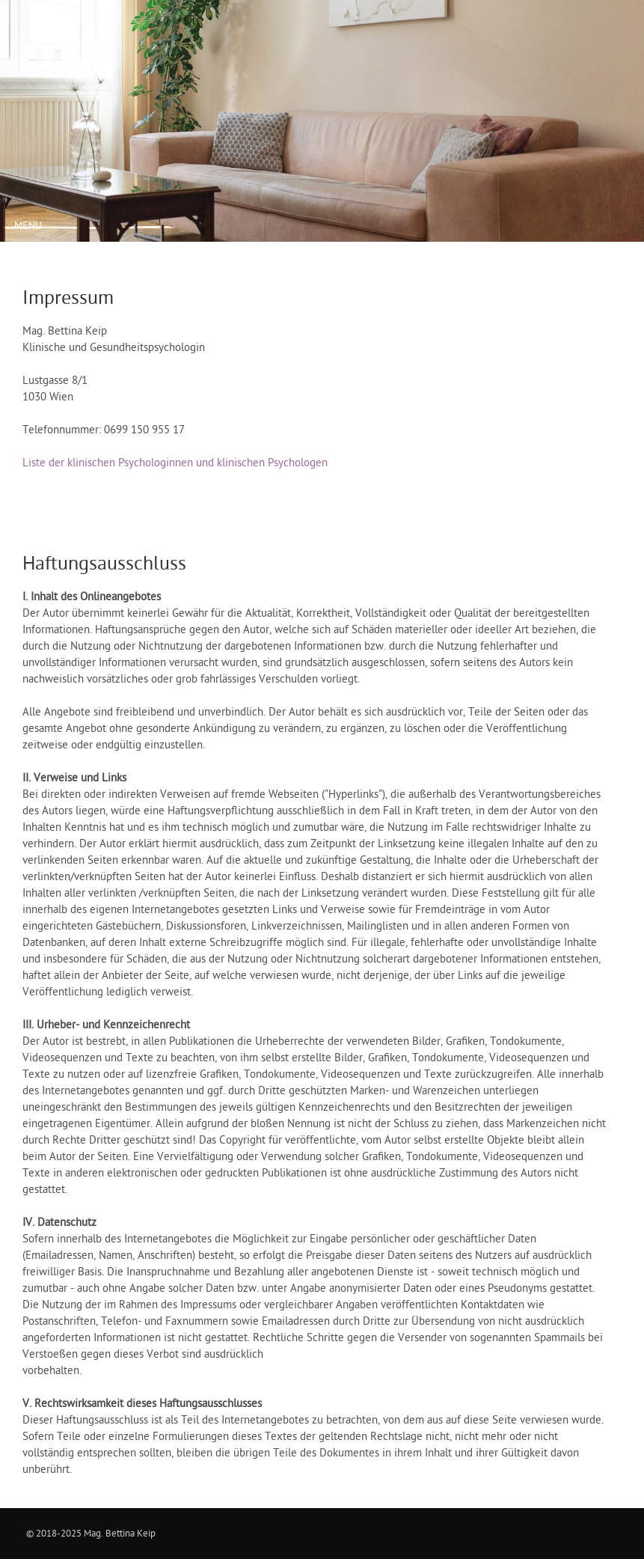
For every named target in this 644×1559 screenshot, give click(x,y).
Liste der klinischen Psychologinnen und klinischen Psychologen (175, 463)
